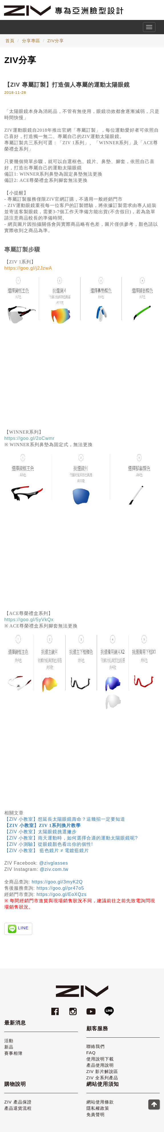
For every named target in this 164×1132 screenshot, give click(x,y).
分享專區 (31, 40)
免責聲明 (95, 1114)
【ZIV (11, 819)
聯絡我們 (95, 1046)
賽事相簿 (13, 1053)
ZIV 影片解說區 (102, 1071)
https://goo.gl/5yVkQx (29, 619)
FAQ (91, 1052)
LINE (23, 927)
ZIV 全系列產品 (102, 1077)
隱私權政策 (97, 1108)
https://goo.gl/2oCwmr (29, 438)
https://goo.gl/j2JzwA (28, 268)
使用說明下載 (100, 1058)
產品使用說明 (100, 1065)
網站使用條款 (100, 1102)
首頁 (10, 40)
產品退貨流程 (18, 1108)
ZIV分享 (55, 40)
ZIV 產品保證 (18, 1102)
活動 (8, 1040)
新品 (8, 1046)
